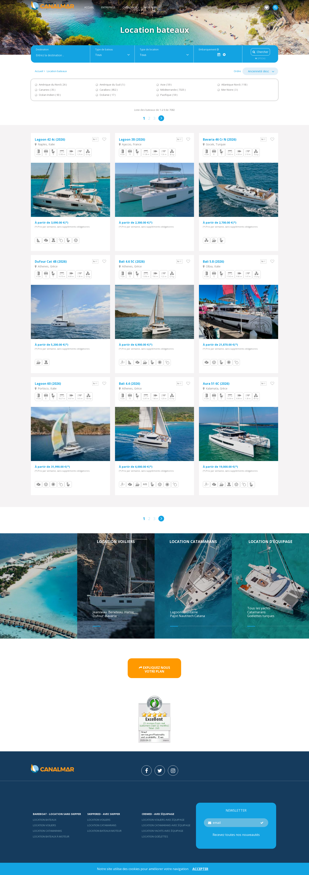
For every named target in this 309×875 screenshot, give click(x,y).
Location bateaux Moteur (104, 835)
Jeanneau (100, 616)
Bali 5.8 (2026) (213, 263)
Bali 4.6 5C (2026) (132, 263)
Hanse (129, 616)
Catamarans (256, 616)
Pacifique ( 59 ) (168, 94)
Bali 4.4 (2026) (129, 387)
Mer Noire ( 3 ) (229, 89)
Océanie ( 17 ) (107, 94)
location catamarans (101, 830)
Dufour (98, 620)
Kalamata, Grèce (215, 391)
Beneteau (116, 616)
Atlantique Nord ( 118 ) (234, 84)
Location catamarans (193, 546)
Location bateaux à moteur (51, 841)
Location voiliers (116, 546)
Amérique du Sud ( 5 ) (112, 84)
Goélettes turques (260, 620)
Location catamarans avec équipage (166, 830)
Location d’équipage (270, 546)
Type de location (149, 49)
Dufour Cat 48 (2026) (51, 263)
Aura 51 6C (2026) (216, 387)
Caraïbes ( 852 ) (108, 89)
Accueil (89, 7)
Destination (42, 49)
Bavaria (111, 620)
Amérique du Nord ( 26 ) (53, 84)
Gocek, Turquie (214, 144)
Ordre (237, 71)
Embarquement (209, 49)
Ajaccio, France (130, 144)
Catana (199, 620)
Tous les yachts (258, 613)
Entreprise (108, 7)
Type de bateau (104, 49)
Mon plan (150, 7)
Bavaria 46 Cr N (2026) (219, 139)
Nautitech (186, 620)
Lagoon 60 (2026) (48, 387)
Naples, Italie (45, 144)
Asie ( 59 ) (165, 84)
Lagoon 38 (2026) (132, 139)
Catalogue (130, 7)
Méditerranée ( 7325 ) (172, 89)
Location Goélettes (155, 841)
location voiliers (98, 824)
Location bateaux (57, 71)
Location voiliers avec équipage (163, 824)
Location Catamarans (47, 835)
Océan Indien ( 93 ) (50, 94)
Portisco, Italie (46, 391)
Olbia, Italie (212, 268)
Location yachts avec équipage (162, 835)
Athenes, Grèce (46, 268)
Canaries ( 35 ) (47, 89)
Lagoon (176, 616)
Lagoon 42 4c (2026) (50, 139)
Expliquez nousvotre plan (154, 674)
